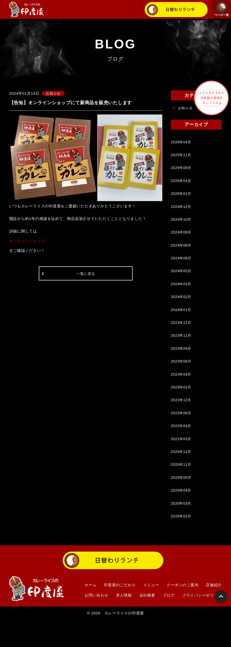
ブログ (169, 622)
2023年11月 (181, 349)
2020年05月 (181, 501)
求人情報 (124, 622)
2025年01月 (181, 198)
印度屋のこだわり (120, 612)
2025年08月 (181, 170)
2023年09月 (181, 363)
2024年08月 (181, 253)
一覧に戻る (86, 275)
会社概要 (147, 622)
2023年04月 (181, 391)
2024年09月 (181, 239)
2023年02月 (181, 405)
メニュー (151, 612)
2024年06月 (181, 267)
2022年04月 (181, 446)
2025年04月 (181, 184)
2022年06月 (181, 432)
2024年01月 (181, 322)
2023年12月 (181, 336)
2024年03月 (181, 294)
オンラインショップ (27, 241)
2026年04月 (181, 142)
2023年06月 (181, 377)
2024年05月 (181, 280)
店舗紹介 (214, 612)
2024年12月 (181, 211)
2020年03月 (181, 529)
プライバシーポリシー (202, 622)
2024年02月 (181, 308)
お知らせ (186, 108)
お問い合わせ (96, 622)
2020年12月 (181, 474)
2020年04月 (181, 515)
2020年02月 (181, 543)
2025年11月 (181, 156)
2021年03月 (181, 460)
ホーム (90, 612)
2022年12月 (181, 419)
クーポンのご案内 (182, 612)
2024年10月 (181, 225)
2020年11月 (181, 488)
